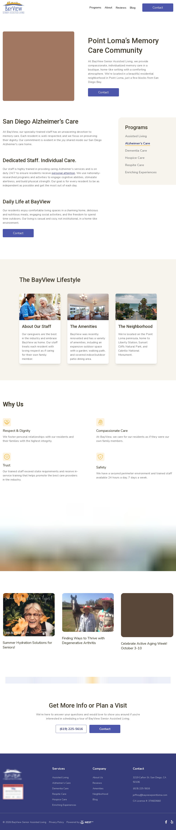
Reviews (97, 783)
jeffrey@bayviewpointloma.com (150, 795)
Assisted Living (136, 136)
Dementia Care (136, 151)
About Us (98, 777)
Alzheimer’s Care (137, 143)
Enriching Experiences (141, 172)
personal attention (63, 173)
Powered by (80, 822)
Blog (95, 799)
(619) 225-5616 (141, 788)
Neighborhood (100, 794)
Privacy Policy (56, 822)
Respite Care (134, 165)
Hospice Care (135, 158)
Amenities (98, 788)
